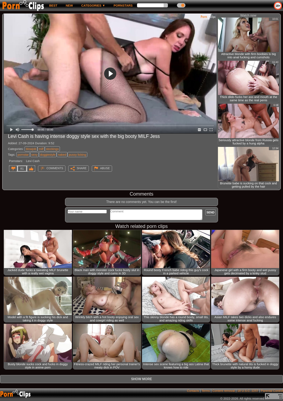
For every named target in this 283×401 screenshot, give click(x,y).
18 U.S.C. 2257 (247, 390)
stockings (52, 149)
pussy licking (77, 154)
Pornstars (123, 5)
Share (81, 168)
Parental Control (272, 390)
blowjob (31, 149)
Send (210, 212)
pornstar (23, 154)
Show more (141, 379)
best (53, 5)
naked (62, 154)
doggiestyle (48, 154)
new (69, 5)
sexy (34, 154)
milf (41, 149)
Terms (205, 390)
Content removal (223, 390)
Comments (54, 168)
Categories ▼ (93, 5)
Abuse (105, 168)
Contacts (193, 390)
